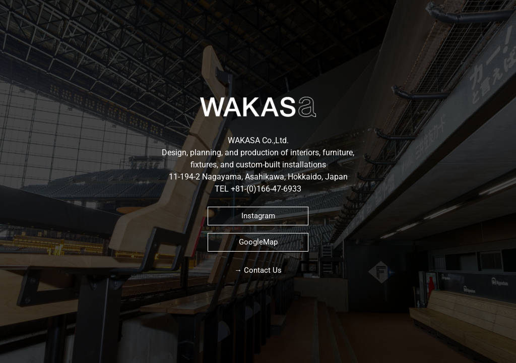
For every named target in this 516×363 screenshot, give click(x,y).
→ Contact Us (258, 270)
